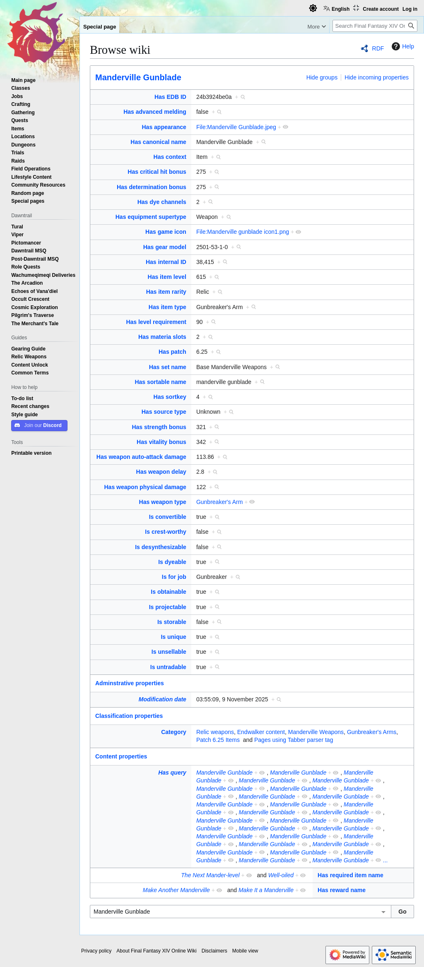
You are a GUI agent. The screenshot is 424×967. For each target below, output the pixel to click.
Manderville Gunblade (138, 77)
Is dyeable (172, 562)
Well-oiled (281, 875)
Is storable (171, 622)
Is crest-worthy (165, 531)
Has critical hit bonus (157, 171)
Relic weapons (215, 732)
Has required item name (350, 875)
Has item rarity (166, 291)
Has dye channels (161, 202)
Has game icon (165, 231)
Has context (170, 157)
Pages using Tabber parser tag (293, 740)
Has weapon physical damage (145, 487)
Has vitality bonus (161, 442)
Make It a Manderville (266, 890)
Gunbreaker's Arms (371, 732)
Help (402, 46)
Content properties (121, 756)
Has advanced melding (154, 111)
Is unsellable (169, 651)
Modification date (162, 699)
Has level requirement (156, 322)
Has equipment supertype (151, 217)
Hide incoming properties (376, 77)
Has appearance (164, 127)
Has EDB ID (170, 97)
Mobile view (245, 951)
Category (173, 732)
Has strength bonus (159, 427)
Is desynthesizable (160, 547)
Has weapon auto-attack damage (141, 457)
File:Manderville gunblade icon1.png (242, 231)
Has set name (167, 367)
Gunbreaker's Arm (219, 502)
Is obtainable (168, 591)
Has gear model (164, 247)
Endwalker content (261, 732)
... (385, 860)
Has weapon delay (161, 471)
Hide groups (322, 77)
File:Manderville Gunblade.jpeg (236, 127)
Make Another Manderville (176, 890)
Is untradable (168, 667)
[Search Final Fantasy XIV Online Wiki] (374, 26)
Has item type (167, 307)
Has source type (164, 411)
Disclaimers (214, 951)
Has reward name (342, 890)
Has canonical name (158, 142)
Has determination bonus (151, 187)
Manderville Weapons (316, 732)
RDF (378, 48)
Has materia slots (162, 337)
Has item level (167, 277)
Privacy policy (96, 951)
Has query (172, 772)
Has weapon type (162, 502)
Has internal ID (166, 262)
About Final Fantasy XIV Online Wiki (156, 951)
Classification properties (129, 716)
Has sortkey (170, 397)
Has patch (172, 351)
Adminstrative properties (129, 683)
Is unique (173, 636)
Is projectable (167, 607)
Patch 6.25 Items (218, 740)
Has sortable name (160, 382)
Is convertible (167, 516)
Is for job (174, 576)
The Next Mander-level (210, 875)
